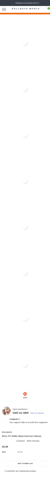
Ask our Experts (38, 413)
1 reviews (20, 441)
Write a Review (33, 441)
